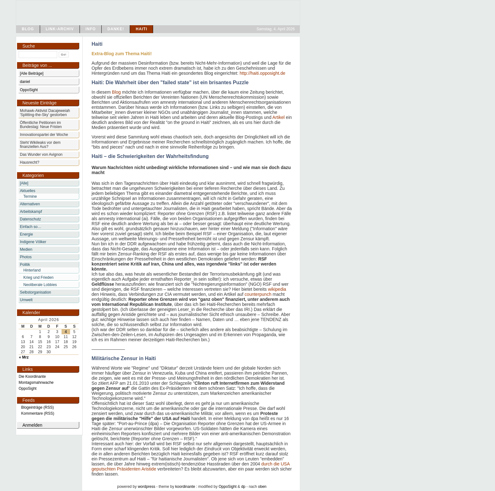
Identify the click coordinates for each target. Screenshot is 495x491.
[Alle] (24, 183)
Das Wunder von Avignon (41, 154)
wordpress (146, 486)
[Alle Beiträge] (32, 73)
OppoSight (228, 486)
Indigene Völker (33, 242)
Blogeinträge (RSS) (37, 407)
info (91, 29)
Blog (116, 92)
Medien (26, 249)
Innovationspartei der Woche (44, 134)
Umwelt (26, 300)
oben (262, 486)
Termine (30, 196)
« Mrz (24, 357)
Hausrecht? (29, 162)
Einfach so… (30, 227)
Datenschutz (30, 219)
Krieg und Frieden (38, 277)
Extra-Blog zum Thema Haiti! (122, 53)
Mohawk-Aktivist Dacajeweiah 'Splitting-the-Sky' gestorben (45, 112)
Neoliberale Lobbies (40, 285)
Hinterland (32, 270)
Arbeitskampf (31, 211)
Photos (26, 257)
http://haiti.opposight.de (262, 73)
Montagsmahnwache (36, 382)
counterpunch (258, 294)
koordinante (185, 486)
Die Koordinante (32, 376)
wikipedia (277, 289)
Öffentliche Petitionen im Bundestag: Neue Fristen (41, 124)
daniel (25, 81)
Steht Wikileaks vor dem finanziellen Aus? (40, 144)
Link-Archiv (60, 29)
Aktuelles (27, 191)
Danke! (115, 29)
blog (28, 29)
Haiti (141, 29)
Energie (26, 234)
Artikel (278, 117)
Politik (25, 264)
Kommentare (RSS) (37, 413)
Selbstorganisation (35, 292)
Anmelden (32, 425)
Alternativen (30, 204)
